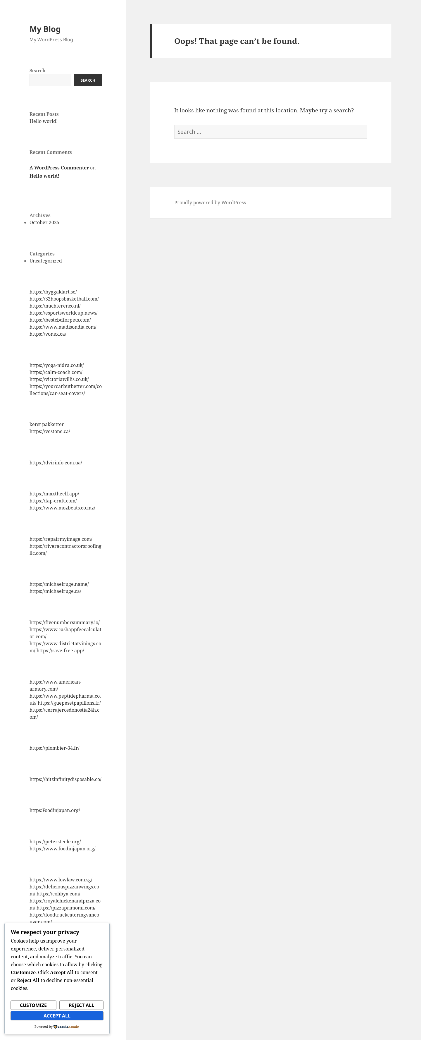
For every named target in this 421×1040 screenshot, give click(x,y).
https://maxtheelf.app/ (54, 493)
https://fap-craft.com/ (53, 500)
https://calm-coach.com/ (56, 372)
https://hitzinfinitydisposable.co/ (65, 779)
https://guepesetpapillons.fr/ (69, 703)
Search (38, 70)
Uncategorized (46, 261)
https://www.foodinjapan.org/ (63, 848)
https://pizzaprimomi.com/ (66, 908)
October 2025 (44, 222)
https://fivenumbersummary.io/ (65, 622)
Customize (33, 1005)
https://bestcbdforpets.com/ (60, 320)
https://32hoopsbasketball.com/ (64, 299)
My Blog (45, 28)
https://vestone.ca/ (50, 431)
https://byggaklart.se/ (53, 292)
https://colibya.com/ (58, 893)
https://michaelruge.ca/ (55, 591)
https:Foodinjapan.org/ (55, 810)
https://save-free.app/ (60, 650)
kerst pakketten (47, 424)
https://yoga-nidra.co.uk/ (57, 365)
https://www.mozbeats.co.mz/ (62, 507)
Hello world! (44, 121)
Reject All (81, 1005)
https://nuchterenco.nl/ (55, 306)
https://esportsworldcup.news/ (64, 313)
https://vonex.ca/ (48, 334)
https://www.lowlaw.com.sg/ (61, 879)
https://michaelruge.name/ (59, 584)
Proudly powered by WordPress (210, 202)
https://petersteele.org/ (55, 841)
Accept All (57, 1015)
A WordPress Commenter (59, 167)
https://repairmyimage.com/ (61, 539)
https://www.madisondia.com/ (63, 327)
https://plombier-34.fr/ (55, 748)
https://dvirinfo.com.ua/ (56, 462)
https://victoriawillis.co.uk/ (59, 379)
